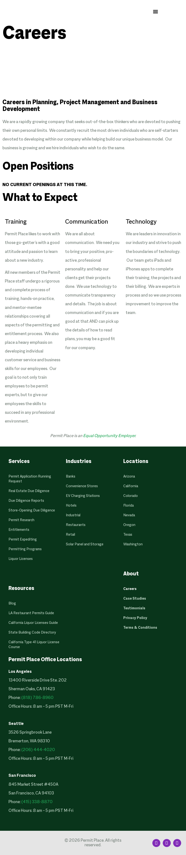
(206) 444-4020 (38, 750)
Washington (133, 544)
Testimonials (134, 608)
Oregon (129, 525)
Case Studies (134, 599)
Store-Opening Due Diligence (31, 510)
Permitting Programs (25, 549)
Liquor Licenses (20, 559)
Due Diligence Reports (26, 501)
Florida (128, 506)
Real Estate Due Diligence (28, 491)
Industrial (73, 515)
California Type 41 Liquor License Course (33, 644)
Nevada (129, 515)
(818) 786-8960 (37, 698)
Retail (70, 535)
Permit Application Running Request (29, 479)
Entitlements (18, 530)
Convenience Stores (82, 486)
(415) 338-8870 (37, 802)
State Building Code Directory (32, 633)
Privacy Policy (135, 618)
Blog (12, 603)
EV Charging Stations (83, 496)
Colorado (130, 496)
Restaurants (75, 525)
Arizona (129, 476)
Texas (127, 535)
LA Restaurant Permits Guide (31, 613)
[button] (156, 11)
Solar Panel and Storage (84, 544)
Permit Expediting (22, 539)
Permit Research (21, 520)
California (130, 486)
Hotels (71, 506)
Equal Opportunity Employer (109, 436)
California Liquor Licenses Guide (33, 623)
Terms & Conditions (140, 628)
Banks (70, 476)
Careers (130, 589)
